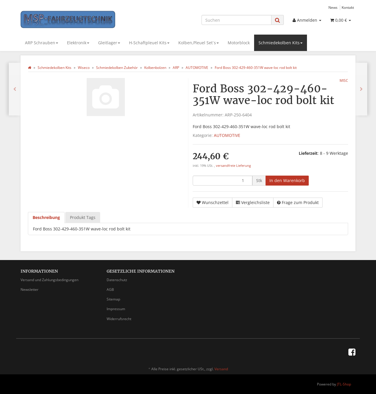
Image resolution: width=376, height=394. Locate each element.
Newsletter (29, 289)
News (333, 7)
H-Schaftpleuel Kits (149, 42)
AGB (110, 289)
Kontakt (348, 7)
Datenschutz (117, 279)
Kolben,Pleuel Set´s (198, 42)
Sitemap (113, 299)
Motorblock (239, 42)
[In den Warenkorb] (287, 181)
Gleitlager (109, 42)
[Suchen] (236, 20)
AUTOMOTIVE (227, 135)
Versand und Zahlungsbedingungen (49, 279)
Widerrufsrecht (119, 318)
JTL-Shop (344, 384)
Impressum (116, 308)
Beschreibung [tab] (46, 217)
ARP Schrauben (41, 42)
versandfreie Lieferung (233, 166)
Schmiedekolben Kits (280, 42)
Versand (221, 368)
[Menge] (222, 181)
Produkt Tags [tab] (82, 217)
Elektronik (78, 42)
